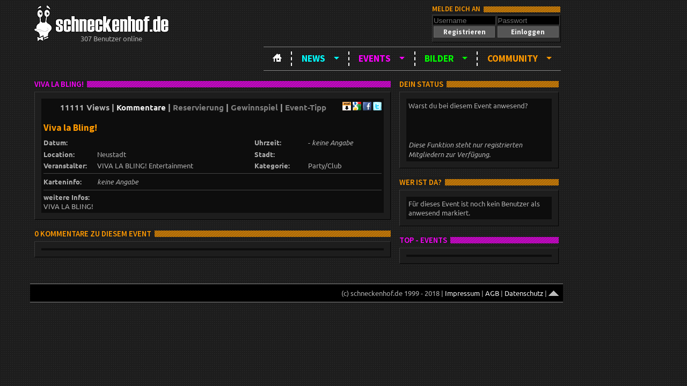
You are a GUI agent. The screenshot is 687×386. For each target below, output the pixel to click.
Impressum (462, 293)
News (313, 58)
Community (512, 58)
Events (375, 58)
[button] (464, 32)
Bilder (439, 58)
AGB (492, 293)
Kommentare (141, 107)
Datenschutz (524, 293)
